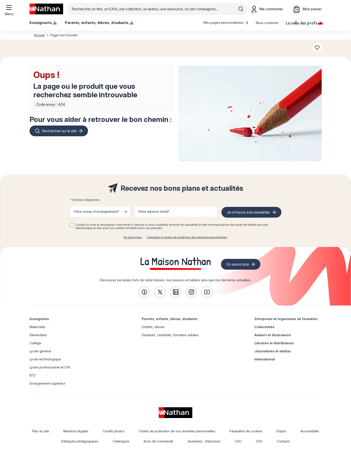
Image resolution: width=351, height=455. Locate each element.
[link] (144, 292)
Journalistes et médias (273, 351)
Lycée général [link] (40, 351)
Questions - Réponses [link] (204, 441)
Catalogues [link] (121, 441)
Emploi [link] (281, 431)
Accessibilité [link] (310, 431)
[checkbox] (72, 225)
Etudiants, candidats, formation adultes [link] (170, 335)
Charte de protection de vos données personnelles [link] (177, 431)
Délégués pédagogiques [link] (79, 441)
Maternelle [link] (37, 327)
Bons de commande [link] (158, 441)
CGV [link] (259, 441)
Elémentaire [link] (38, 335)
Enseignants (39, 319)
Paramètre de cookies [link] (245, 431)
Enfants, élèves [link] (153, 327)
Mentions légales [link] (75, 431)
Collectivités (264, 327)
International (265, 359)
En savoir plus (133, 237)
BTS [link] (33, 375)
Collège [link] (35, 343)
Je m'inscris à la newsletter (248, 212)
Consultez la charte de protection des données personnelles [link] (187, 237)
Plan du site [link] (40, 431)
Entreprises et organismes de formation (286, 319)
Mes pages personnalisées (225, 22)
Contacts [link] (283, 441)
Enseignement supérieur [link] (47, 383)
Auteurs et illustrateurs (273, 335)
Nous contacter (267, 23)
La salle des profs (304, 22)
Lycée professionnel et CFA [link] (50, 367)
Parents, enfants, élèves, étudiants (169, 319)
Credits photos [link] (113, 431)
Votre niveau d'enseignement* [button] (96, 211)
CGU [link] (238, 441)
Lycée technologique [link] (45, 359)
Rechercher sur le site (59, 131)
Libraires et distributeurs (274, 343)
